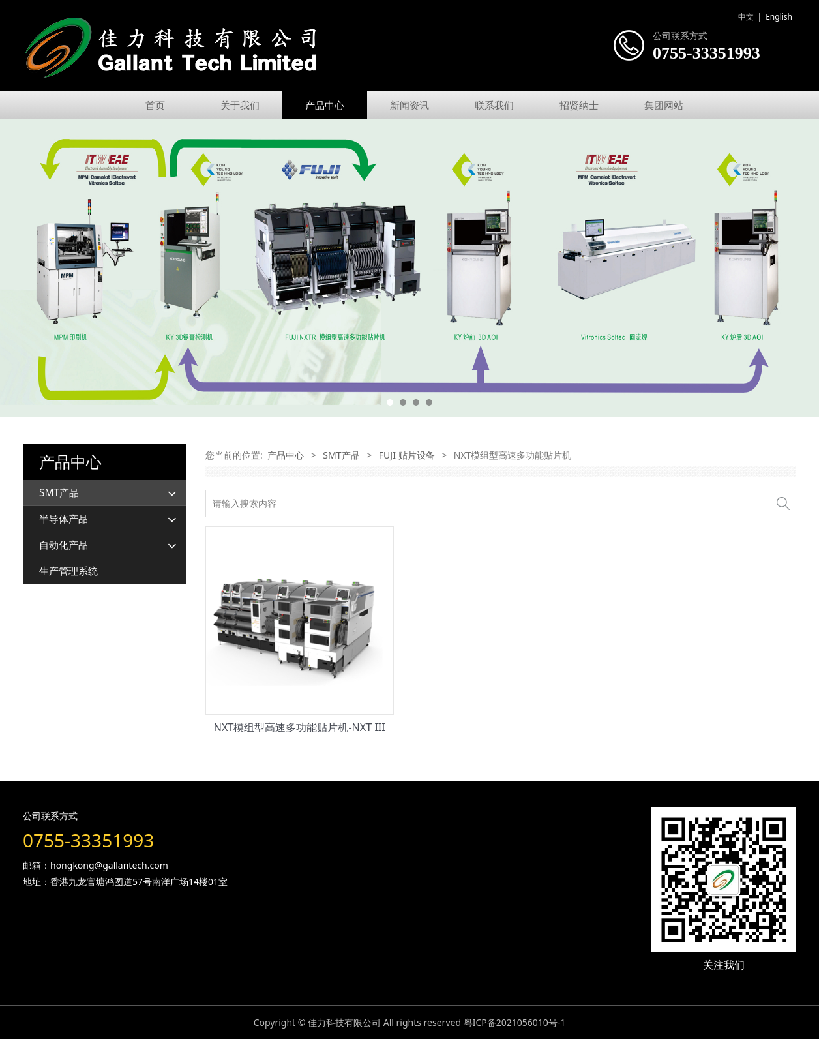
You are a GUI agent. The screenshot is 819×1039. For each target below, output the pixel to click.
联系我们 (494, 105)
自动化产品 (63, 545)
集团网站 (663, 105)
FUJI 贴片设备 (407, 455)
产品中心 (324, 105)
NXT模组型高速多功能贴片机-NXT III (299, 727)
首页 (155, 105)
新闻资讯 (409, 105)
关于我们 (240, 105)
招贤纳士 (579, 105)
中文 (746, 16)
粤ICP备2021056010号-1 (515, 1022)
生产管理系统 (68, 571)
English (779, 16)
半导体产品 (63, 519)
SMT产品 (59, 493)
